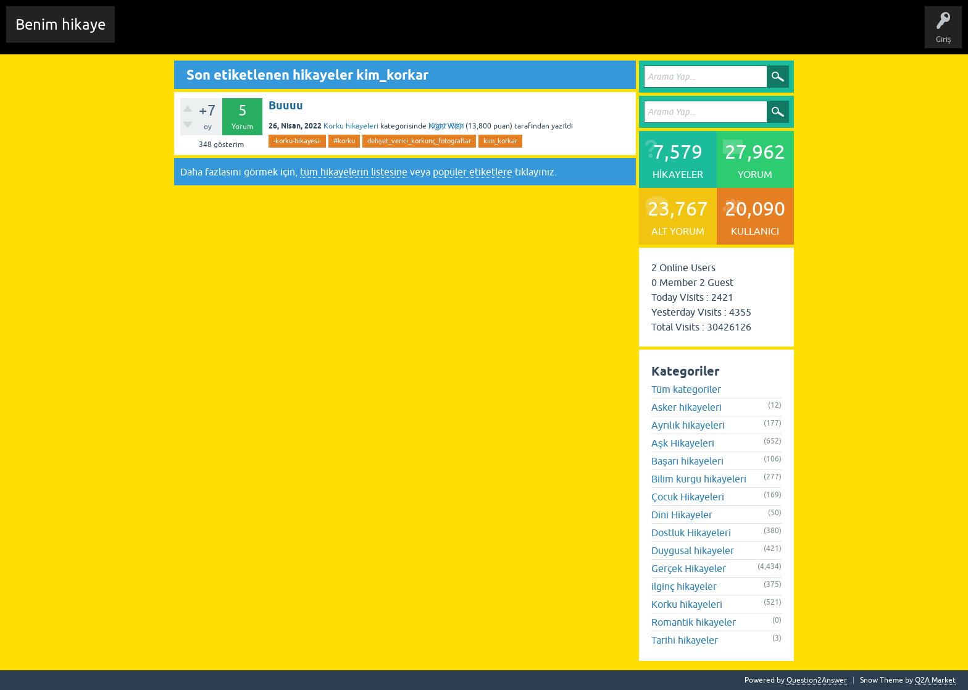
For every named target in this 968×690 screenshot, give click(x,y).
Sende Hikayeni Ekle (454, 33)
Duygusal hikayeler (692, 550)
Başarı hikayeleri (687, 460)
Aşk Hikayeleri (682, 442)
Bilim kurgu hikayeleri (698, 478)
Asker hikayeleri (686, 407)
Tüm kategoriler (686, 389)
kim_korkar (500, 141)
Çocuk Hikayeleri (687, 496)
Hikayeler (243, 33)
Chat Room (142, 33)
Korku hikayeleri (350, 126)
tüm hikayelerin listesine (353, 171)
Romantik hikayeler (693, 622)
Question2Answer (816, 680)
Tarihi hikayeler (684, 640)
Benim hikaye (60, 24)
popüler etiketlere (472, 171)
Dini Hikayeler (681, 514)
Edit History (195, 33)
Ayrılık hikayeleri (688, 425)
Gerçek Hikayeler (688, 568)
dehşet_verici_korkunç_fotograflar (419, 141)
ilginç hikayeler (684, 586)
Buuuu (286, 105)
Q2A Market (935, 680)
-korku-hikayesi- (297, 141)
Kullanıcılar (385, 33)
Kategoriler (334, 33)
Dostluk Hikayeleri (691, 532)
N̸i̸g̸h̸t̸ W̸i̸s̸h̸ (446, 126)
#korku (344, 141)
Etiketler (287, 33)
